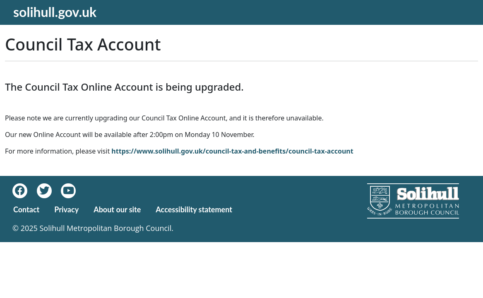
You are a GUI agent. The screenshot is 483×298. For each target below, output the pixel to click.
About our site (117, 209)
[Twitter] (49, 191)
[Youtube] (72, 191)
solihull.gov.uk (54, 12)
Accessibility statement (194, 209)
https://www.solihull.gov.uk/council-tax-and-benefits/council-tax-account (232, 151)
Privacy (66, 209)
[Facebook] (24, 191)
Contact (26, 209)
